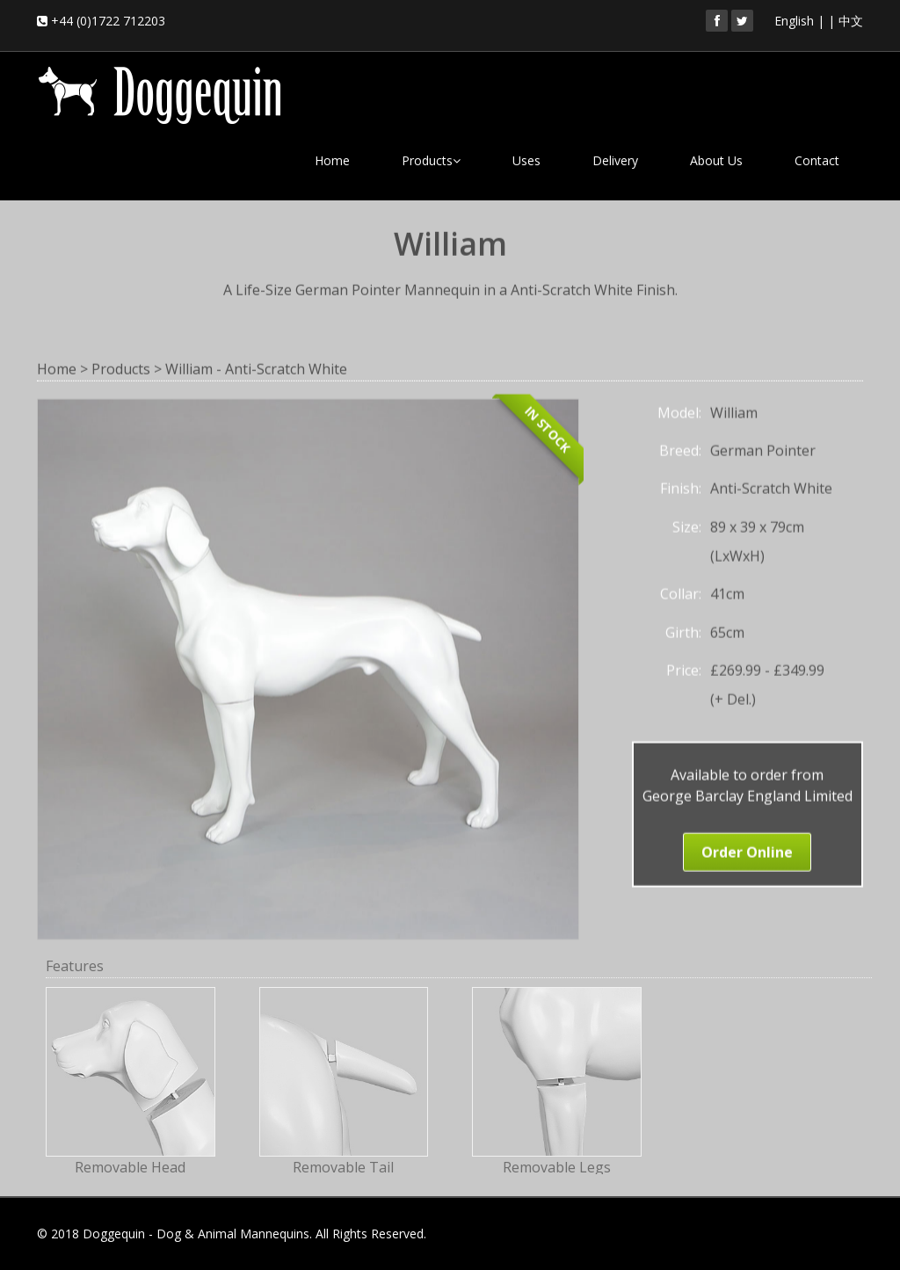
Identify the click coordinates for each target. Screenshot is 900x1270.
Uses (526, 160)
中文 (850, 20)
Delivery (615, 160)
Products (431, 160)
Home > (62, 367)
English (794, 20)
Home (332, 160)
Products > (126, 367)
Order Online (747, 850)
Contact (817, 160)
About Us (716, 160)
